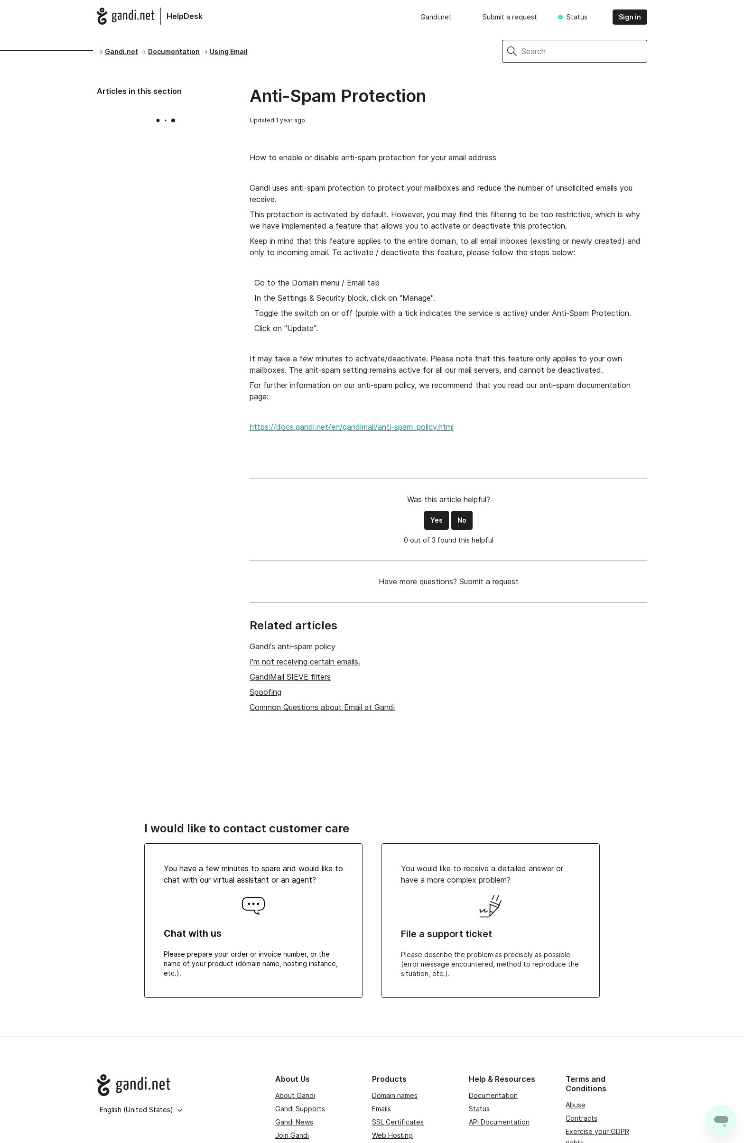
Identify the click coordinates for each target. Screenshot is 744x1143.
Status (577, 17)
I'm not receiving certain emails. (305, 661)
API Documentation (499, 1122)
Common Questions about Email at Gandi (322, 707)
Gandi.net (436, 17)
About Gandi (295, 1095)
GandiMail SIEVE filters (290, 677)
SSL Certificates (398, 1122)
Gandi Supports (300, 1109)
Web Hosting (392, 1135)
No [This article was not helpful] (461, 520)
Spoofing (265, 692)
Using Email (229, 51)
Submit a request (510, 17)
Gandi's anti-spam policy (292, 646)
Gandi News (294, 1122)
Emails (381, 1109)
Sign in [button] (630, 17)
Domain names (395, 1095)
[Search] (584, 51)
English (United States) (141, 1110)
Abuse (576, 1105)
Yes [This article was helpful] (436, 520)
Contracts (581, 1118)
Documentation (174, 51)
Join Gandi (292, 1135)
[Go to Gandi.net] (178, 1085)
